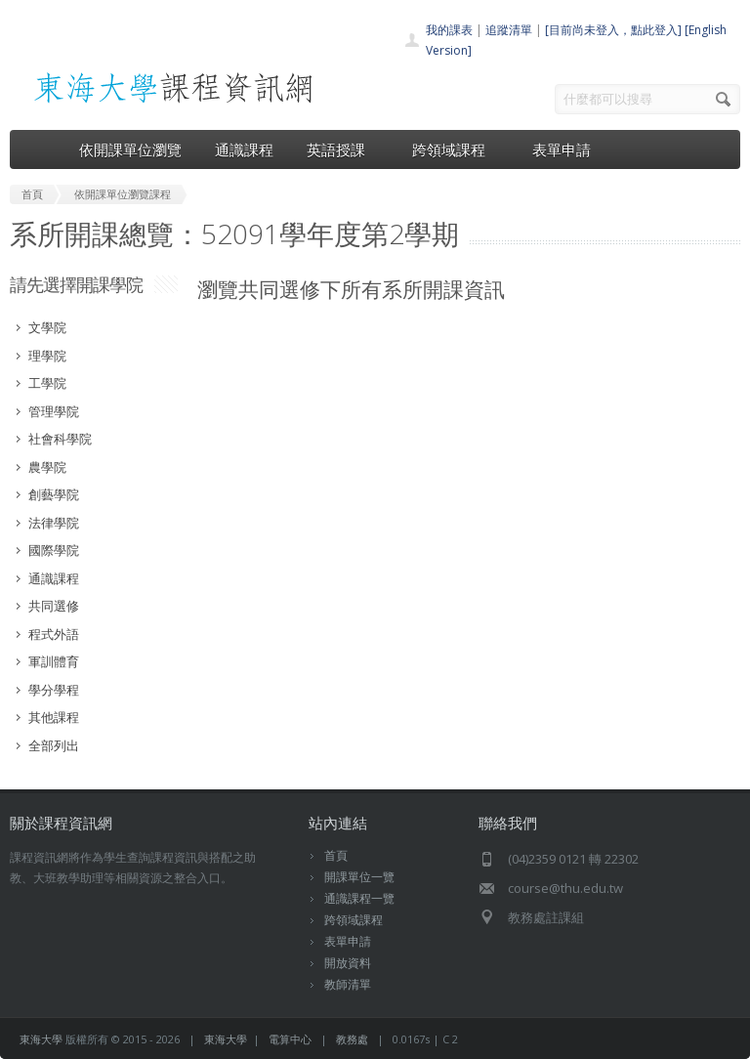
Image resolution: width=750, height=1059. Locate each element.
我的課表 (449, 29)
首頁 (336, 855)
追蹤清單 (508, 29)
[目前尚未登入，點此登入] (613, 29)
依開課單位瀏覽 (130, 149)
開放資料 (347, 962)
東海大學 (41, 1039)
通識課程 (244, 149)
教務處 (352, 1039)
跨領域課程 (455, 149)
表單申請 (561, 149)
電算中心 (290, 1039)
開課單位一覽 (359, 876)
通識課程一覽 (359, 898)
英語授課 (343, 149)
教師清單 (347, 984)
